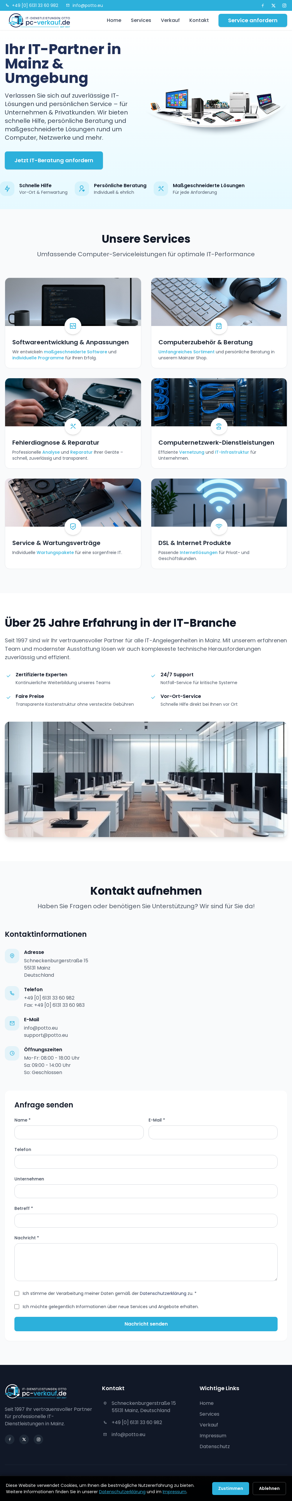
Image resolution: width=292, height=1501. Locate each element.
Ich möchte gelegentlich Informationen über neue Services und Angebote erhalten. (111, 1307)
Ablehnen (269, 1488)
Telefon (22, 1149)
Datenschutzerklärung (163, 1293)
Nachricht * (26, 1238)
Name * (22, 1120)
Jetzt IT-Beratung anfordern (53, 160)
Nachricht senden (146, 1323)
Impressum (213, 1435)
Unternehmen (29, 1179)
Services (141, 20)
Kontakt (199, 20)
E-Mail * (157, 1120)
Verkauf (170, 20)
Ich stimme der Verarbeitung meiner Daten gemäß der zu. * (110, 1293)
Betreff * (23, 1208)
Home (114, 20)
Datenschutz (215, 1446)
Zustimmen (230, 1488)
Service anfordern (253, 20)
